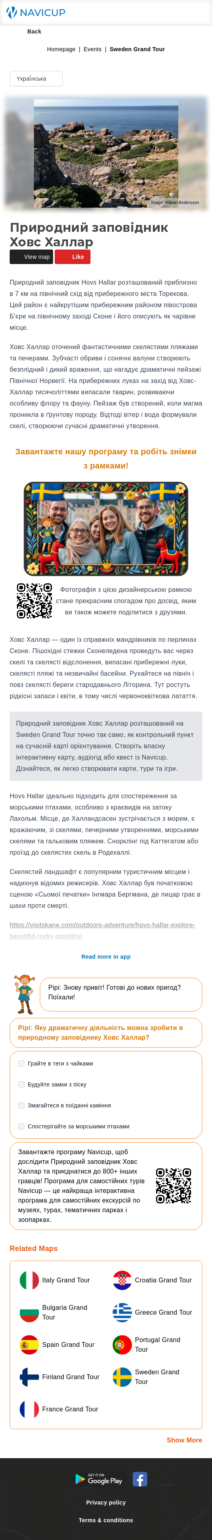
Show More (184, 1440)
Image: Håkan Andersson (175, 202)
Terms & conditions (106, 1520)
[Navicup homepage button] (38, 12)
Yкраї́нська (37, 79)
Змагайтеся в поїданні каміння (69, 1105)
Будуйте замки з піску (57, 1084)
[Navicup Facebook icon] (140, 1479)
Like (72, 257)
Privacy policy (106, 1502)
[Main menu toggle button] (197, 13)
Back (28, 31)
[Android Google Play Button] (99, 1479)
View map (31, 257)
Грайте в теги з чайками (60, 1063)
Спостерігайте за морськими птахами (79, 1126)
